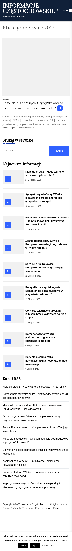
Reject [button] (35, 546)
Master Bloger (8, 128)
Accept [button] (23, 546)
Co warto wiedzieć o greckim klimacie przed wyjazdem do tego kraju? (45, 314)
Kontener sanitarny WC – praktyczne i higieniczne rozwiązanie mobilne (40, 337)
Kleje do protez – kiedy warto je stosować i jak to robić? (34, 386)
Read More (48, 545)
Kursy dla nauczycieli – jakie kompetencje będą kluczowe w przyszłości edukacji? (44, 291)
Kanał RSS (12, 379)
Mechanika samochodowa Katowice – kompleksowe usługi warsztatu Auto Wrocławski (47, 221)
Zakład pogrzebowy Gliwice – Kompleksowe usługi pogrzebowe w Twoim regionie (46, 244)
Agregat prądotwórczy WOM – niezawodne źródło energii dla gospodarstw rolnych (43, 198)
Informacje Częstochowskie (29, 8)
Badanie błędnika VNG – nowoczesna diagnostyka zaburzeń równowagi (46, 360)
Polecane (6, 100)
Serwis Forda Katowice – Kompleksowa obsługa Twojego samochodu (44, 267)
